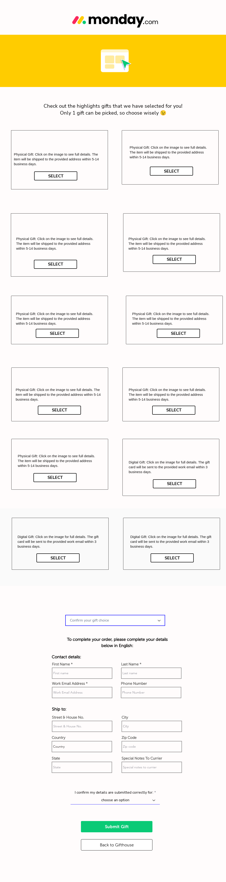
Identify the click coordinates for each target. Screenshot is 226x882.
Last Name (130, 664)
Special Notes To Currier (142, 758)
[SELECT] (55, 175)
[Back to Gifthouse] (116, 844)
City (125, 717)
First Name (61, 664)
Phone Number (134, 683)
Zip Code (129, 738)
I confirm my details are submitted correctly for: (114, 792)
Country (58, 738)
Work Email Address (68, 683)
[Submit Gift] (116, 826)
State (56, 758)
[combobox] (115, 620)
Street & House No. (68, 717)
